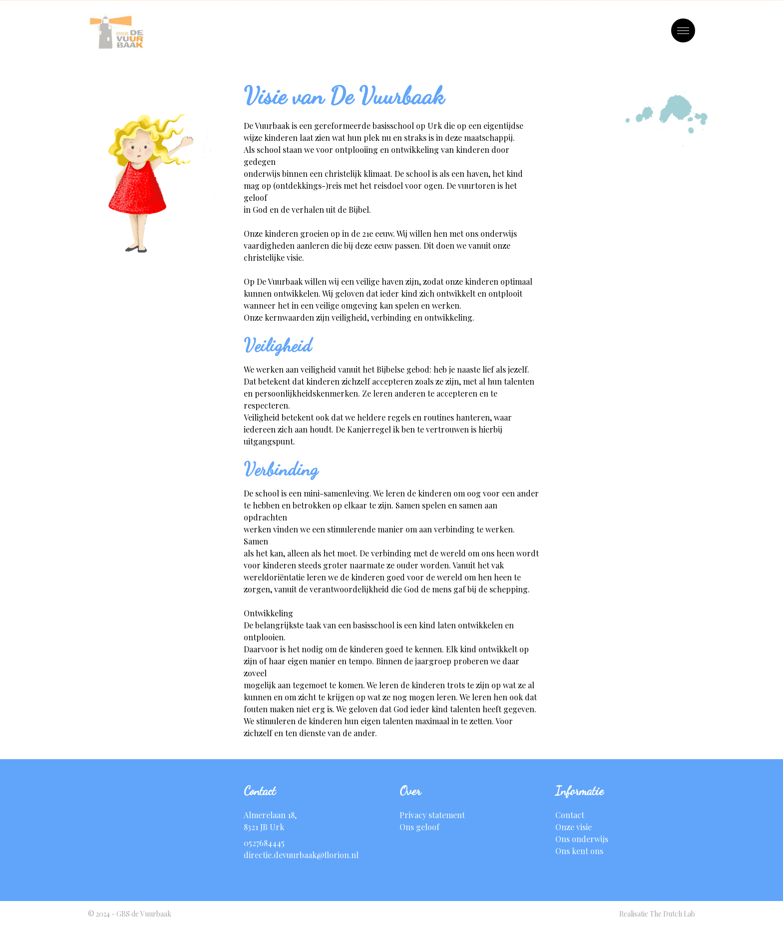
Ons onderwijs (581, 839)
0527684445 (264, 843)
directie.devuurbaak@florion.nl (301, 855)
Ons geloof (419, 827)
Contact (569, 815)
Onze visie (573, 827)
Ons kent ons (579, 851)
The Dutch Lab (672, 914)
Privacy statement (432, 815)
